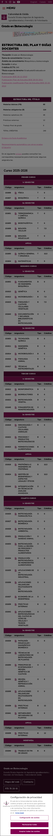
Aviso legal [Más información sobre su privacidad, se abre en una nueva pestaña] (19, 815)
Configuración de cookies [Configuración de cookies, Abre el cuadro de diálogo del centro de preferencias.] (29, 820)
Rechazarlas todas (29, 826)
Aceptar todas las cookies (29, 833)
